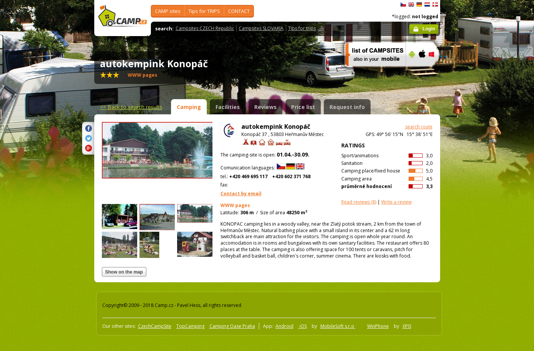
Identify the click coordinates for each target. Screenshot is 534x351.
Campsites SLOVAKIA (261, 28)
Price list (303, 107)
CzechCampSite (154, 326)
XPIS (406, 326)
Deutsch (419, 4)
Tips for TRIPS (204, 11)
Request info (347, 107)
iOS (302, 326)
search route (419, 126)
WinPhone (378, 326)
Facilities (228, 107)
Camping (189, 107)
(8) (358, 202)
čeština (403, 4)
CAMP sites (168, 11)
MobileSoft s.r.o (337, 326)
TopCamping (190, 326)
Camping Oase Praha (232, 326)
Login (429, 29)
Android (284, 326)
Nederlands (427, 4)
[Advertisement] (472, 228)
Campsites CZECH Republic (205, 28)
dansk (435, 4)
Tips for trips (302, 28)
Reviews (265, 107)
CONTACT (239, 11)
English (411, 4)
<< (131, 107)
